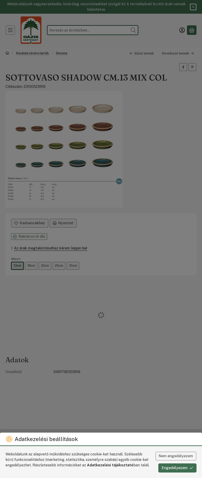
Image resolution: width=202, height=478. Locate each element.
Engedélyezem (177, 468)
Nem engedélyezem (176, 456)
